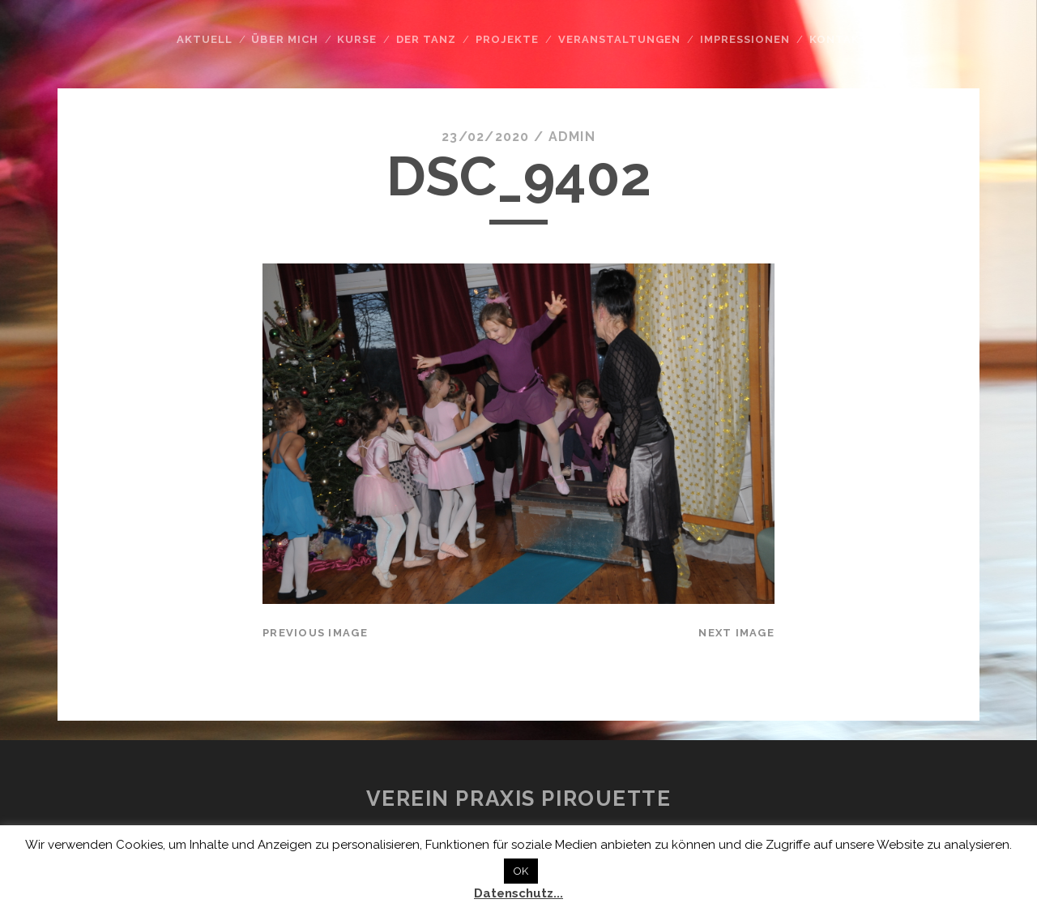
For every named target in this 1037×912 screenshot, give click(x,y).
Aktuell (205, 39)
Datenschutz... (518, 893)
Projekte (507, 39)
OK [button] (521, 871)
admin (571, 136)
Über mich (284, 39)
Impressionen (745, 39)
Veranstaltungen (619, 39)
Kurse (357, 39)
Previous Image (315, 633)
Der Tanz (426, 39)
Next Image (736, 633)
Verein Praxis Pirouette (519, 798)
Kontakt (838, 39)
